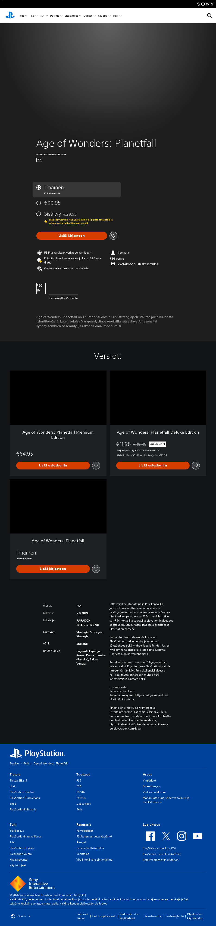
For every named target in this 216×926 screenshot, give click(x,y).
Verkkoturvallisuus (154, 792)
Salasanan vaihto (21, 854)
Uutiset (88, 16)
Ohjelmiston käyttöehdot (195, 916)
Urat (12, 786)
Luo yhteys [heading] (151, 824)
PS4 (42, 16)
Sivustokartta (152, 916)
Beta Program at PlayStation (160, 860)
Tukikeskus (17, 831)
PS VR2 (80, 792)
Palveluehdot (84, 831)
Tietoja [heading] (15, 774)
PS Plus (54, 16)
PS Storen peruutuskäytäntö (94, 836)
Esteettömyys (151, 786)
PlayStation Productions (25, 798)
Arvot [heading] (147, 774)
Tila (12, 842)
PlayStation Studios (22, 792)
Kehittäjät (82, 854)
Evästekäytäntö (174, 916)
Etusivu (14, 763)
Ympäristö (149, 780)
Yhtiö (13, 804)
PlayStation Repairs (22, 848)
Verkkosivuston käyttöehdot (129, 916)
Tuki (115, 16)
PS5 (32, 16)
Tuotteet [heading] (83, 774)
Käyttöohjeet (18, 865)
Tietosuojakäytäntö (104, 916)
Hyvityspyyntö (18, 860)
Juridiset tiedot (82, 916)
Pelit (21, 16)
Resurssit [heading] (83, 824)
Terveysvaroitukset (122, 691)
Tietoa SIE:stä (18, 780)
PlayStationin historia (23, 809)
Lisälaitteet (71, 16)
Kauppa (102, 16)
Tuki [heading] (13, 824)
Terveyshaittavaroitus (90, 848)
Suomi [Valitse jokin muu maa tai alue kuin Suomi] (20, 916)
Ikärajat (81, 842)
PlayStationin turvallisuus (26, 836)
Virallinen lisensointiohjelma (94, 860)
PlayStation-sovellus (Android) (162, 854)
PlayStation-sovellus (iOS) (159, 848)
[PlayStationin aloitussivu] (10, 15)
